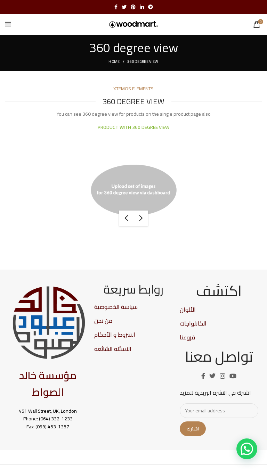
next (141, 218)
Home (114, 61)
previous (126, 218)
